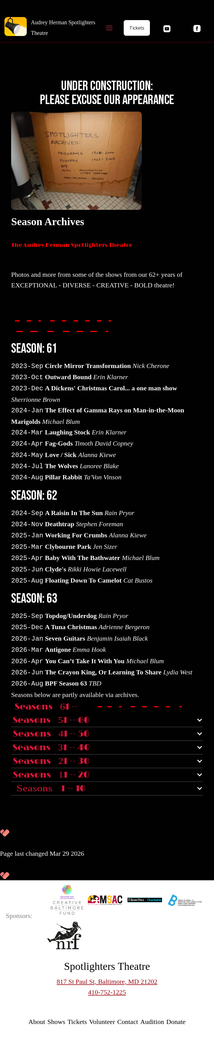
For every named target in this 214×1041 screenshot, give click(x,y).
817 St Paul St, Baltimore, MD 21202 (107, 981)
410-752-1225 (107, 992)
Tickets (136, 28)
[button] (109, 28)
